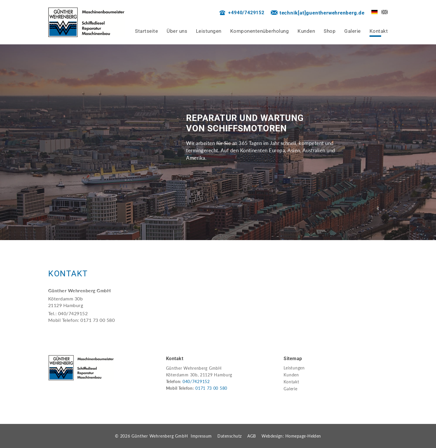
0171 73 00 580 (211, 388)
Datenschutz (229, 436)
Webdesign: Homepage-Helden (291, 436)
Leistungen (294, 367)
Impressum (201, 436)
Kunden (291, 374)
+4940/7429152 (246, 12)
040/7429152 (196, 381)
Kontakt (291, 381)
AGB (251, 436)
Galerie (290, 388)
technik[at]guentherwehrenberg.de (322, 13)
